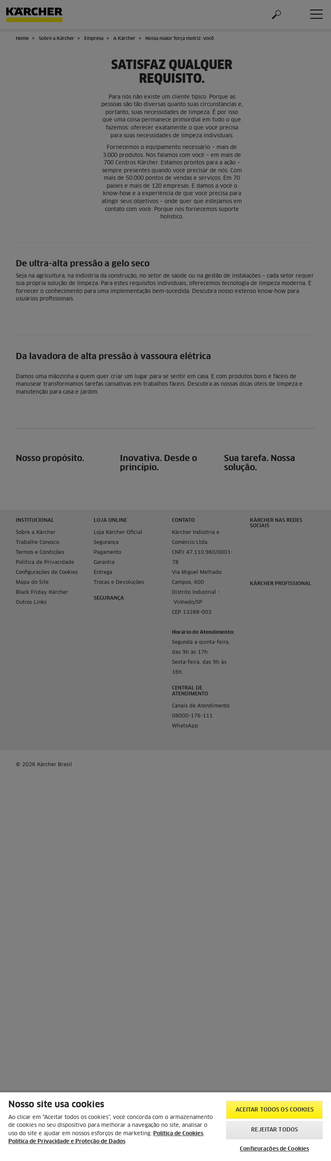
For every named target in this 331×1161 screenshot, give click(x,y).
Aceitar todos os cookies (275, 1110)
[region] (165, 1126)
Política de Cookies (178, 1133)
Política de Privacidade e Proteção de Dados (66, 1141)
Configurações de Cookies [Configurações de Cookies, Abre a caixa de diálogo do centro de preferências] (274, 1149)
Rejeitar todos (274, 1130)
